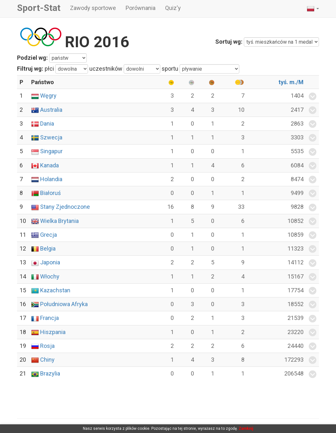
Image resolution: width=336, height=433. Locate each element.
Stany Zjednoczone (65, 206)
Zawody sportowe (93, 7)
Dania (47, 123)
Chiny (47, 359)
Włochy (49, 276)
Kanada (49, 165)
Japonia (50, 262)
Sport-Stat (38, 8)
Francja (49, 317)
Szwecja (51, 137)
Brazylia (50, 373)
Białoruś (50, 193)
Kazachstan (55, 290)
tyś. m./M (291, 82)
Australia (51, 109)
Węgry (48, 95)
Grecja (48, 234)
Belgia (48, 248)
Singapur (51, 151)
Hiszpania (53, 332)
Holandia (51, 179)
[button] (313, 8)
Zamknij (246, 428)
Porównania (140, 7)
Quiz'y (173, 7)
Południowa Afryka (64, 304)
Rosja (47, 345)
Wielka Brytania (59, 220)
